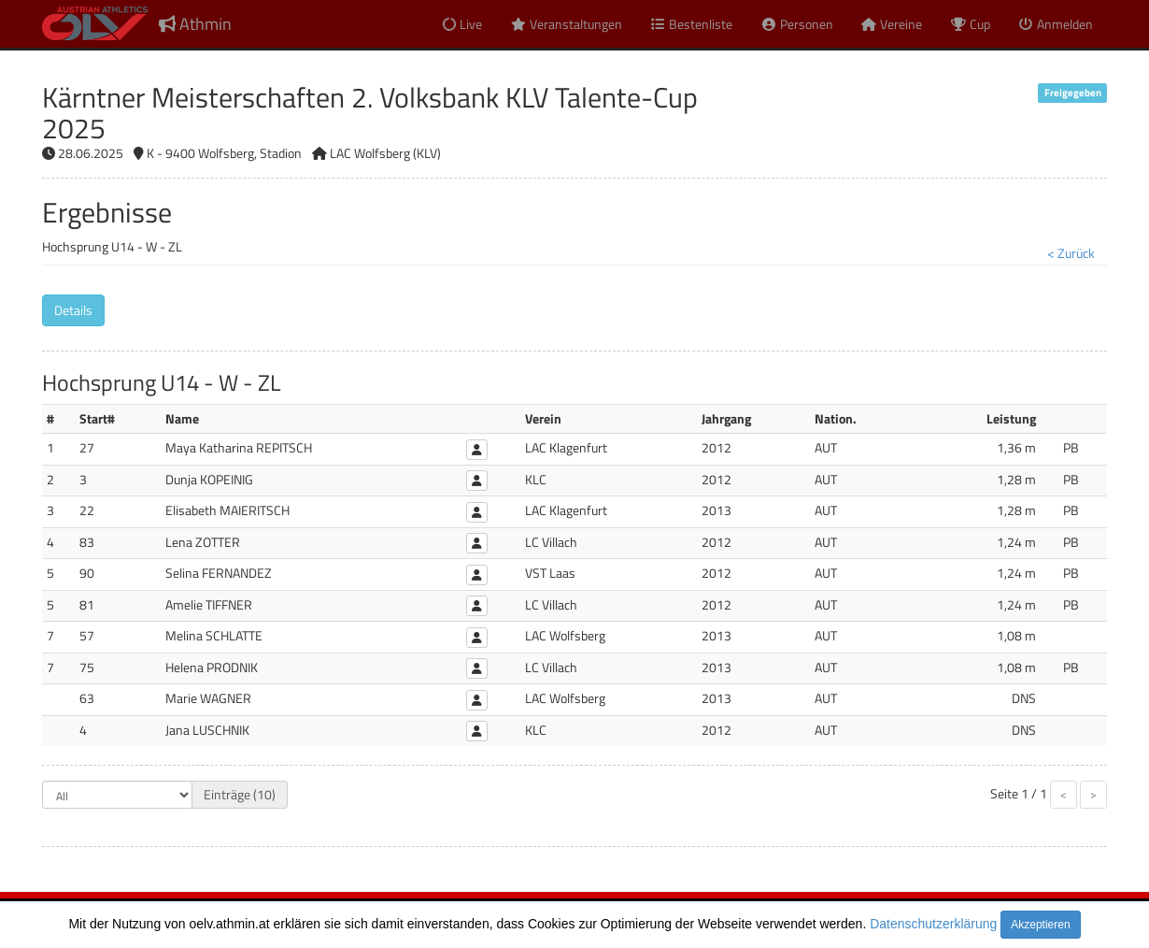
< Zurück (1071, 253)
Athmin (195, 23)
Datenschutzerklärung (933, 923)
